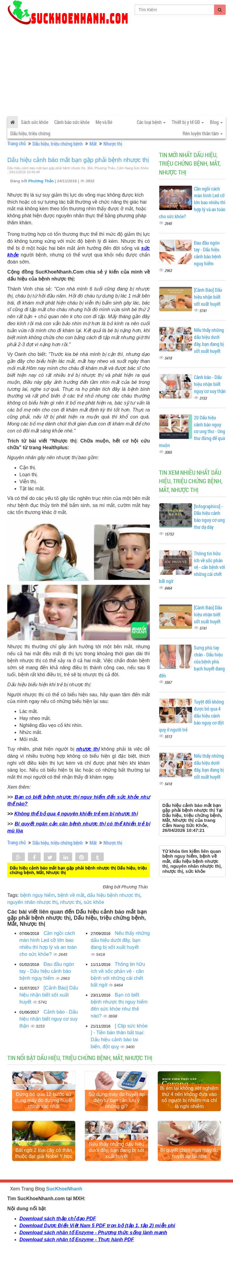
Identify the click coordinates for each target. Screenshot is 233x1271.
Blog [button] (216, 122)
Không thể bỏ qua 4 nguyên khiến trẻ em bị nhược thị (75, 813)
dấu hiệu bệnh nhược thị (113, 895)
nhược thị (87, 749)
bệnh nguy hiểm (37, 895)
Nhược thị (112, 143)
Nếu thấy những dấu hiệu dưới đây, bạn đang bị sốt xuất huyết (120, 940)
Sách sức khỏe (34, 122)
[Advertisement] (116, 70)
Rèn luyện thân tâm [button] (203, 133)
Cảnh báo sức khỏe (71, 122)
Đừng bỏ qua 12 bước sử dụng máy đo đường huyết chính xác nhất (43, 1108)
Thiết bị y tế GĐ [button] (188, 122)
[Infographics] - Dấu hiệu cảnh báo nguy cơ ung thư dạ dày (209, 516)
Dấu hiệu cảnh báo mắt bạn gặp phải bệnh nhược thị (78, 160)
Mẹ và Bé (104, 122)
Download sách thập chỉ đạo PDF (57, 1233)
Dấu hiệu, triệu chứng (30, 133)
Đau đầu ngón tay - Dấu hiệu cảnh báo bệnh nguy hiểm (46, 971)
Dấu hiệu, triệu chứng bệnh (57, 143)
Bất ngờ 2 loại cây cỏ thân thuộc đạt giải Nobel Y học (44, 1168)
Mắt (93, 143)
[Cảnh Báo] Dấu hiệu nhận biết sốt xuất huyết (48, 994)
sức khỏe (94, 902)
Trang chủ (16, 143)
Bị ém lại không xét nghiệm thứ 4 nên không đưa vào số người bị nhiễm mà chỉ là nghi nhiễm (189, 1105)
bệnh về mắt (71, 895)
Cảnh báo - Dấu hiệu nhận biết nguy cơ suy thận (48, 1018)
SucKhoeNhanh (64, 1203)
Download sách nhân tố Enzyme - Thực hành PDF (76, 1254)
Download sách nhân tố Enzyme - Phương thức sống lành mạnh (93, 1247)
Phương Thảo (41, 181)
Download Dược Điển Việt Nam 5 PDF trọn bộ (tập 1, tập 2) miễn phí (97, 1240)
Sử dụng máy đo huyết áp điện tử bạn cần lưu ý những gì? (116, 1108)
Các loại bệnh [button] (151, 122)
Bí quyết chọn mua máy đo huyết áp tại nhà (189, 1168)
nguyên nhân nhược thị (32, 902)
